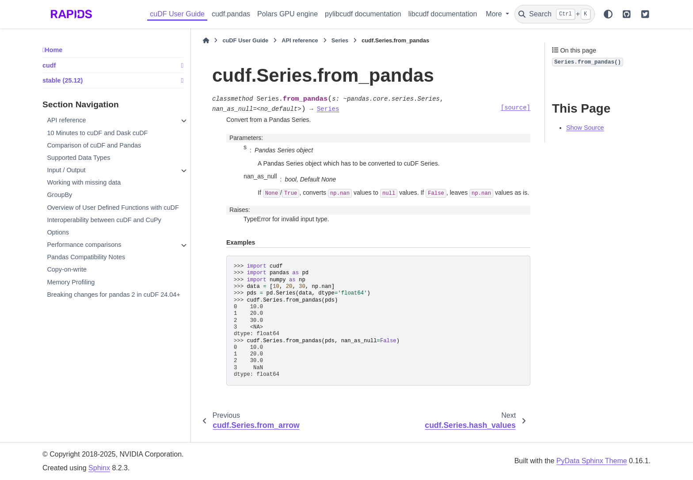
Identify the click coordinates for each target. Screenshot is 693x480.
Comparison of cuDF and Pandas (94, 145)
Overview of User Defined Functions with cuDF (113, 207)
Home (53, 49)
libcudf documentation (442, 14)
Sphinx (99, 468)
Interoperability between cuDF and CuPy (104, 219)
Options (58, 232)
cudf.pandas (231, 14)
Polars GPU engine (287, 14)
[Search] (554, 14)
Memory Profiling (71, 282)
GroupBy (59, 194)
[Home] (206, 41)
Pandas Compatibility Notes (86, 257)
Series (339, 40)
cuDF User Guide (177, 14)
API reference (66, 120)
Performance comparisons (84, 244)
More (495, 14)
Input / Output (66, 170)
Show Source (585, 127)
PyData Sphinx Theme (591, 461)
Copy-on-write (67, 269)
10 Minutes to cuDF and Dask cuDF (97, 132)
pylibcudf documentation (363, 14)
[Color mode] (608, 14)
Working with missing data (84, 182)
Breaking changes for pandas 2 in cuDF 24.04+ (113, 294)
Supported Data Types (78, 157)
